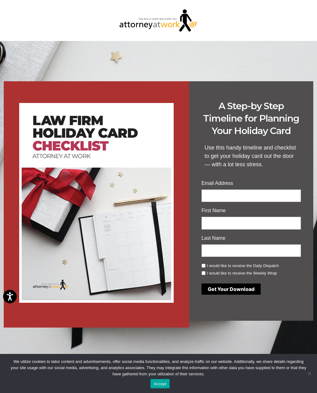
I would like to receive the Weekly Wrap (242, 273)
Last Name (215, 238)
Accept (160, 384)
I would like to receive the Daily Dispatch (243, 265)
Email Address (219, 184)
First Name (215, 211)
